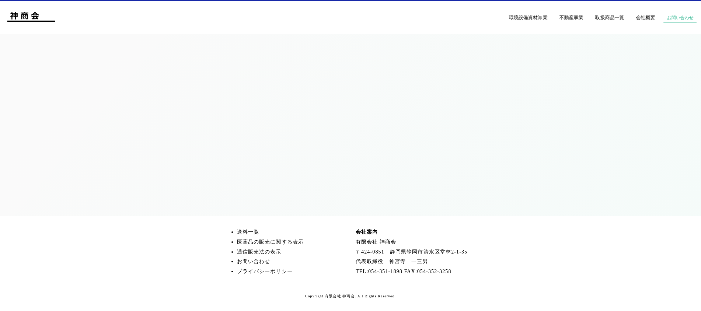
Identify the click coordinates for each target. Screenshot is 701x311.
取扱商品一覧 (624, 17)
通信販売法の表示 (259, 252)
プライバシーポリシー (265, 271)
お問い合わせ (254, 261)
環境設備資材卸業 (542, 17)
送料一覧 (248, 232)
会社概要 (660, 17)
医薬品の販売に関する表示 (270, 242)
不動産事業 (586, 17)
